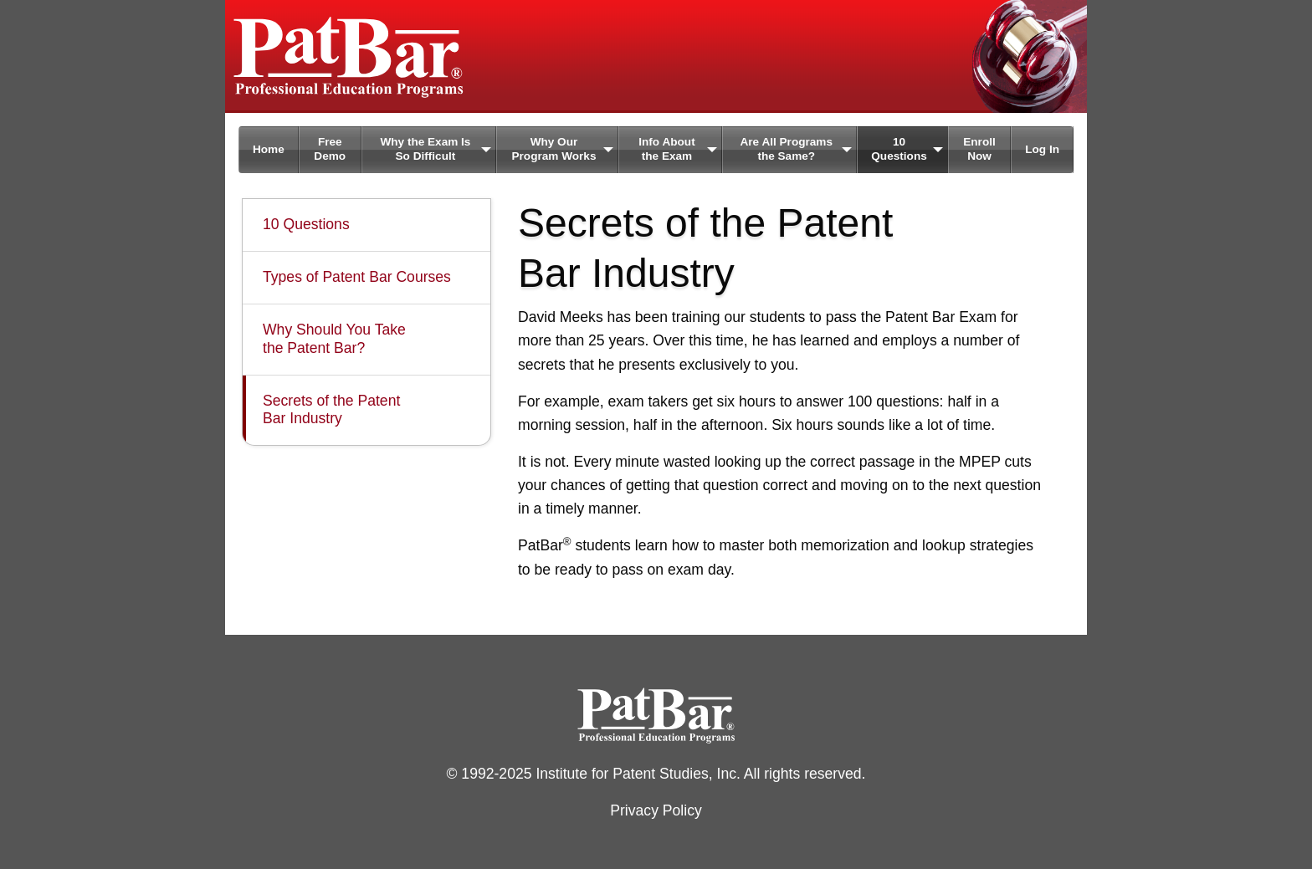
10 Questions (898, 148)
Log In (1042, 149)
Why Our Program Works (553, 148)
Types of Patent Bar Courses (357, 276)
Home (268, 149)
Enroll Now (979, 148)
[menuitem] (268, 149)
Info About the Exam (666, 148)
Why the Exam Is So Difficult (425, 148)
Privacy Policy (656, 810)
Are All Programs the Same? (786, 148)
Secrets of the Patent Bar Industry (331, 409)
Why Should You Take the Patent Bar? (334, 338)
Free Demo (330, 148)
